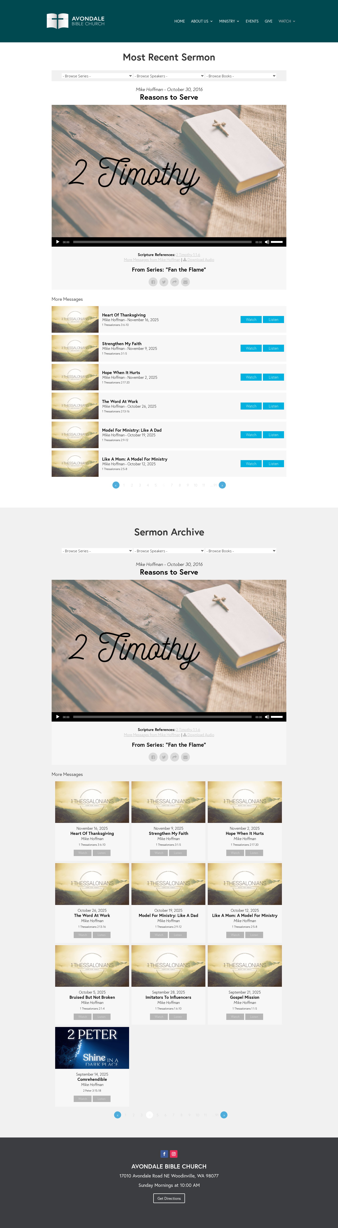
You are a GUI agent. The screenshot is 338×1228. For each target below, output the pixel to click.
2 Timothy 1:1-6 (188, 254)
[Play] (57, 242)
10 (195, 485)
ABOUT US (199, 22)
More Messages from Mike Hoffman (152, 259)
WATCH (285, 22)
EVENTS (252, 22)
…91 (213, 485)
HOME (179, 22)
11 (203, 485)
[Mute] (267, 242)
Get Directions (169, 1198)
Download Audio (201, 259)
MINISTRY (227, 22)
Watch (251, 319)
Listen (273, 319)
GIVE (269, 22)
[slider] (162, 242)
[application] (169, 242)
